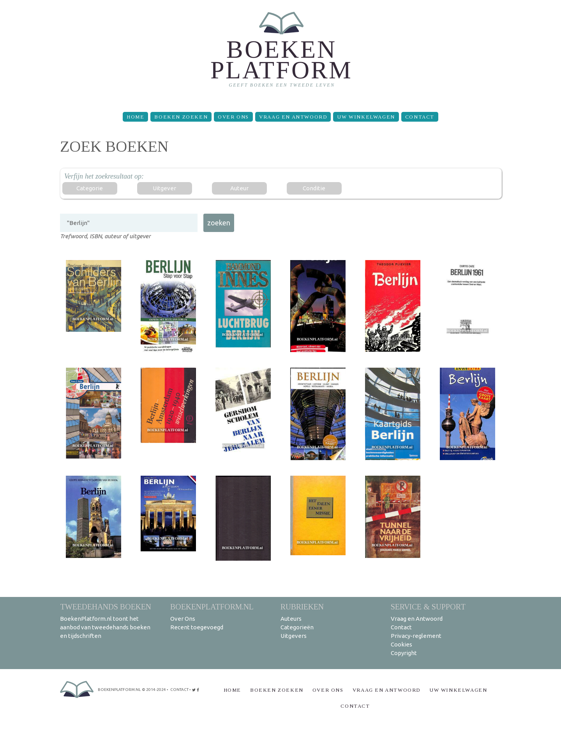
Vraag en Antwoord (293, 117)
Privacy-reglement (416, 635)
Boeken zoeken (181, 117)
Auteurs (291, 618)
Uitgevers (293, 635)
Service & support (428, 606)
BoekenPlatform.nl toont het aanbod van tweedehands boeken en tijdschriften (105, 627)
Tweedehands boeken (105, 606)
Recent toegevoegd (196, 627)
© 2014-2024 (154, 689)
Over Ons (233, 117)
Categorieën (297, 627)
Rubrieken (302, 606)
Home (135, 117)
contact (179, 689)
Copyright (404, 653)
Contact (419, 117)
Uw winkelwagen (366, 117)
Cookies (401, 644)
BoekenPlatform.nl (212, 606)
